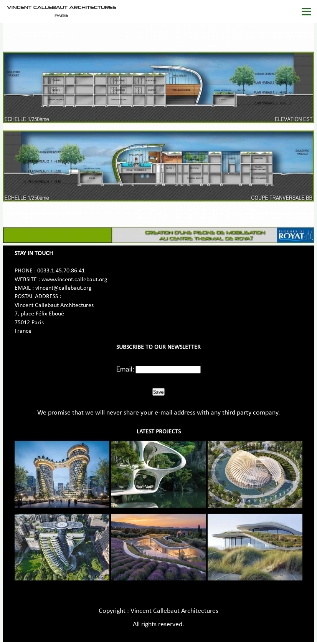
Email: (125, 369)
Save (158, 392)
